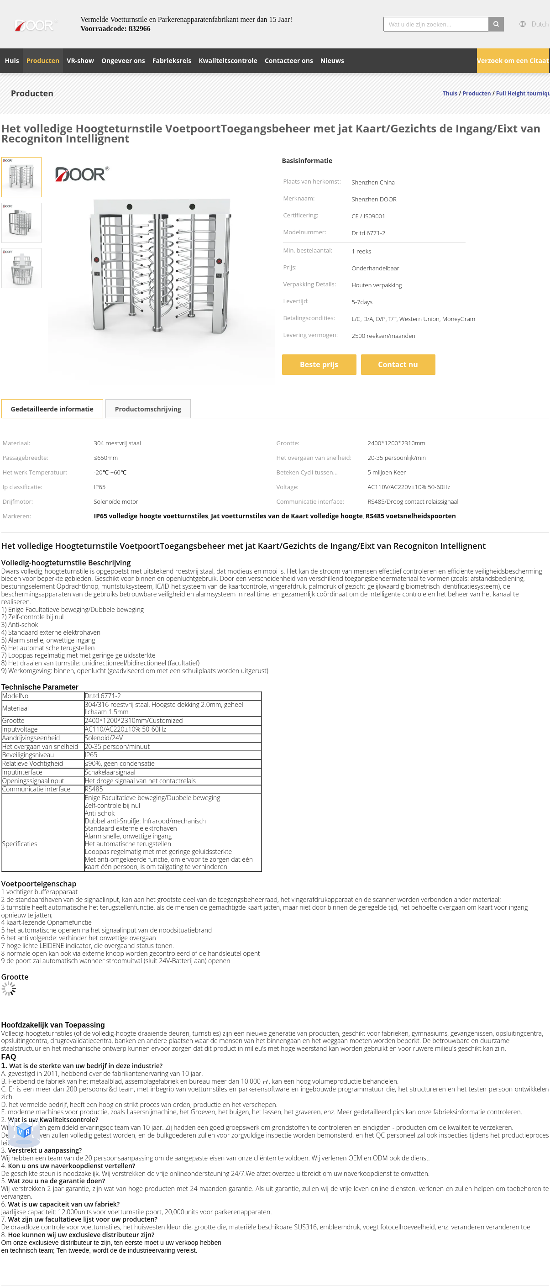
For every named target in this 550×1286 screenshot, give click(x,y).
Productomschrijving (148, 409)
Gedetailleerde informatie (52, 409)
